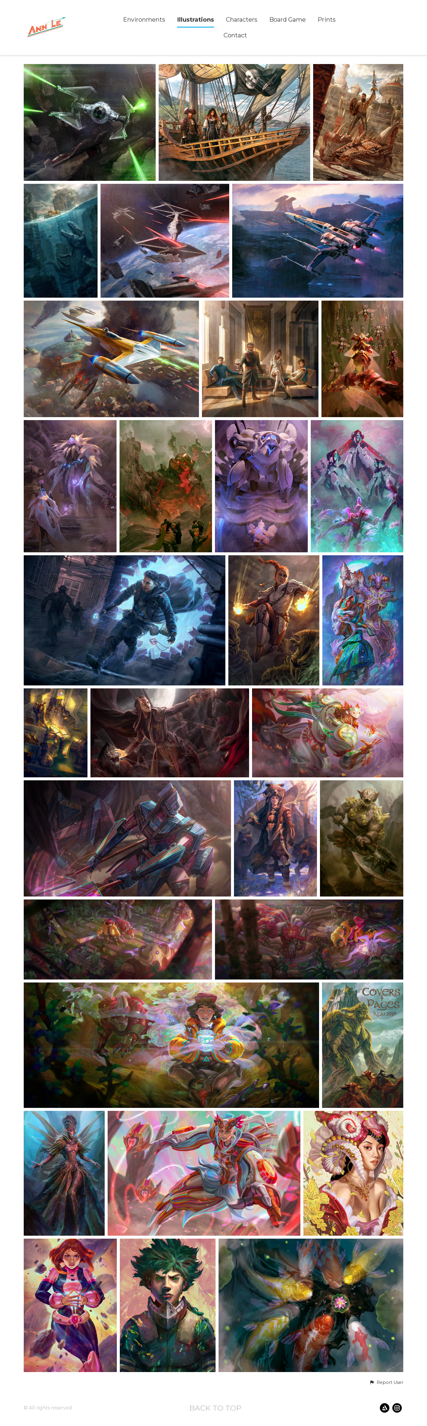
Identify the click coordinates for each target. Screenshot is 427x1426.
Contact (235, 35)
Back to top (215, 1407)
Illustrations (195, 19)
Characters (241, 19)
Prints (327, 19)
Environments (144, 19)
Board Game (287, 19)
